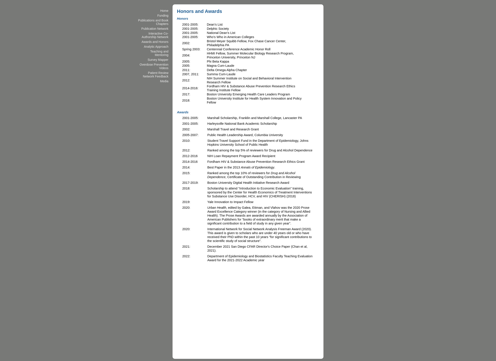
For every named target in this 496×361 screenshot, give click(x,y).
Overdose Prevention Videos (154, 66)
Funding (162, 15)
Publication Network (154, 28)
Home (164, 10)
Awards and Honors (154, 42)
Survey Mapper (158, 59)
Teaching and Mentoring (159, 53)
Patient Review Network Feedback (155, 74)
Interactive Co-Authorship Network (155, 35)
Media (164, 81)
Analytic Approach (156, 46)
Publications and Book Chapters (153, 22)
